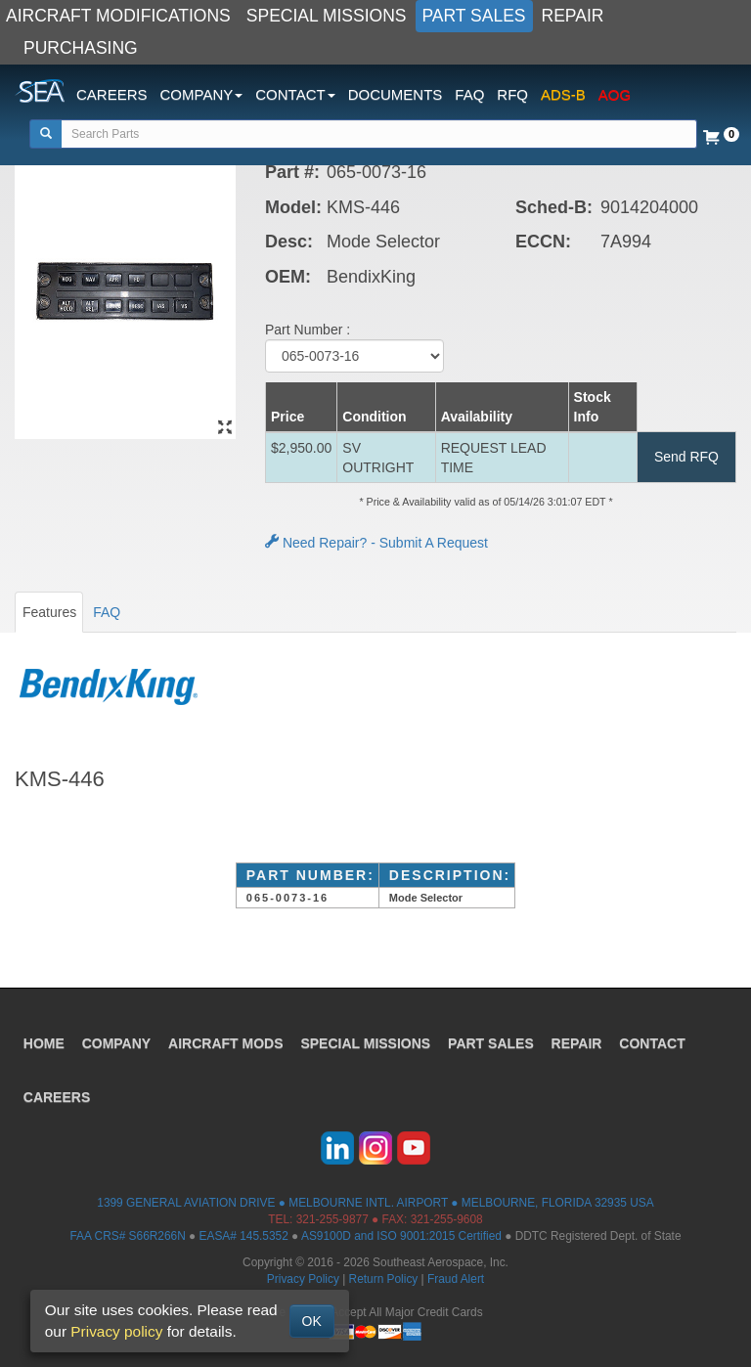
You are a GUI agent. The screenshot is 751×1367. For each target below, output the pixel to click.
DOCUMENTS (395, 94)
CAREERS (112, 94)
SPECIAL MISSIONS (326, 15)
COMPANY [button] (201, 94)
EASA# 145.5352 (243, 1236)
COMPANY (117, 1042)
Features (49, 612)
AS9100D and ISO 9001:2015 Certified (401, 1236)
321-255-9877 (332, 1219)
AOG (614, 94)
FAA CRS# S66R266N (127, 1236)
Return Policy (384, 1279)
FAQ (469, 94)
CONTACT (652, 1042)
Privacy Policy (303, 1279)
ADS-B (563, 94)
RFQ (512, 94)
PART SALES (474, 15)
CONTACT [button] (294, 94)
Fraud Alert (455, 1279)
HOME (44, 1042)
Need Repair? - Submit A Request (376, 543)
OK (312, 1321)
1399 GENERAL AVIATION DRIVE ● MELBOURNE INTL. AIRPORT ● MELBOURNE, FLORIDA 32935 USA (375, 1203)
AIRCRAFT (226, 1042)
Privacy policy (116, 1331)
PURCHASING (80, 48)
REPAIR (573, 15)
